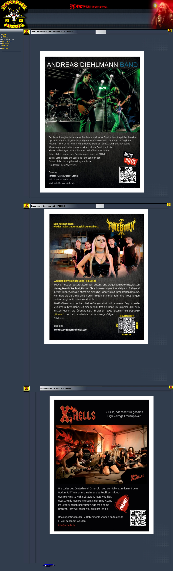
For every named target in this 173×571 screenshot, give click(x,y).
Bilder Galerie (7, 41)
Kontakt (5, 45)
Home (4, 34)
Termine (5, 38)
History (4, 36)
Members (5, 49)
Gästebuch (6, 43)
